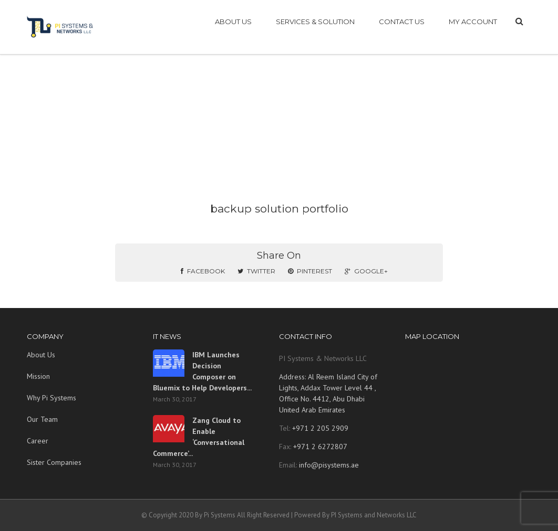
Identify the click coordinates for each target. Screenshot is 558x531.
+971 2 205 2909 (319, 428)
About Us (41, 354)
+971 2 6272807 (319, 446)
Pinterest (310, 271)
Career (37, 440)
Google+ (366, 271)
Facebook (203, 271)
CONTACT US (402, 21)
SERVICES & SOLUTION (315, 21)
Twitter (256, 271)
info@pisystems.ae (329, 465)
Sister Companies (54, 462)
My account (473, 21)
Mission (38, 376)
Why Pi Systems (51, 397)
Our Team (42, 419)
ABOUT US (233, 21)
